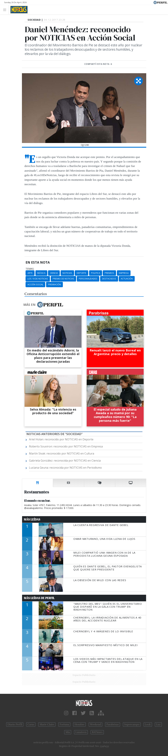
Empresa (124, 272)
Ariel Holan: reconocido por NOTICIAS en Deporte (61, 439)
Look (148, 724)
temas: (30, 268)
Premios (109, 272)
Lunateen (81, 732)
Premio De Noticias (63, 278)
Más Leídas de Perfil (39, 598)
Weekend (95, 724)
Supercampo (132, 724)
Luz (158, 724)
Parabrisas (112, 724)
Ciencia (54, 272)
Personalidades (88, 278)
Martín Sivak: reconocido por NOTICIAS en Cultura (61, 453)
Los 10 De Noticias (37, 278)
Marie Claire (47, 724)
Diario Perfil (14, 724)
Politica (95, 272)
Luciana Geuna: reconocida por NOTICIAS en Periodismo (65, 467)
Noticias (67, 272)
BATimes (97, 732)
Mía (67, 732)
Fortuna (64, 724)
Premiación (54, 284)
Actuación (127, 278)
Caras (30, 724)
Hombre (79, 724)
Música (41, 272)
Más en (43, 305)
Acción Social (35, 284)
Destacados (109, 278)
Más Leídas (32, 519)
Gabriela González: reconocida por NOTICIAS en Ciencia (65, 460)
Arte (30, 272)
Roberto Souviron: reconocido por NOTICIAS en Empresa (66, 446)
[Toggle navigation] (5, 9)
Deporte (81, 272)
